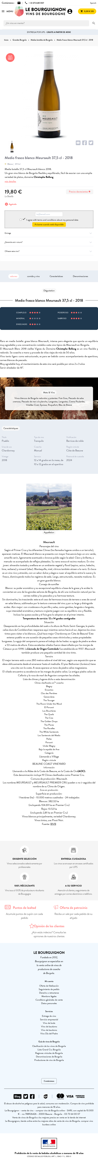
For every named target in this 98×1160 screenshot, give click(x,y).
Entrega (49, 233)
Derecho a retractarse (49, 993)
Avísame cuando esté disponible (49, 224)
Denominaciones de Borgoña (49, 1056)
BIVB (53, 824)
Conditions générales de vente (49, 1000)
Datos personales (49, 1003)
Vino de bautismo (49, 1026)
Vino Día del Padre (49, 1033)
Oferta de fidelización (49, 986)
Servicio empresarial (49, 1019)
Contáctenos (49, 1081)
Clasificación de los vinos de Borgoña (49, 1046)
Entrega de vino (49, 1016)
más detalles (10, 181)
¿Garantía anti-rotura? (49, 242)
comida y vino (33, 276)
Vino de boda (49, 1023)
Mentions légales (49, 996)
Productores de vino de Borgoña (49, 1060)
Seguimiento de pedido (49, 989)
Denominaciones (80, 276)
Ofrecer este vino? (49, 251)
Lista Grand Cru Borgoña (49, 1049)
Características (56, 276)
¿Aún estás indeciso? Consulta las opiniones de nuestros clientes (49, 934)
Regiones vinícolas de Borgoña (49, 1053)
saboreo (13, 276)
